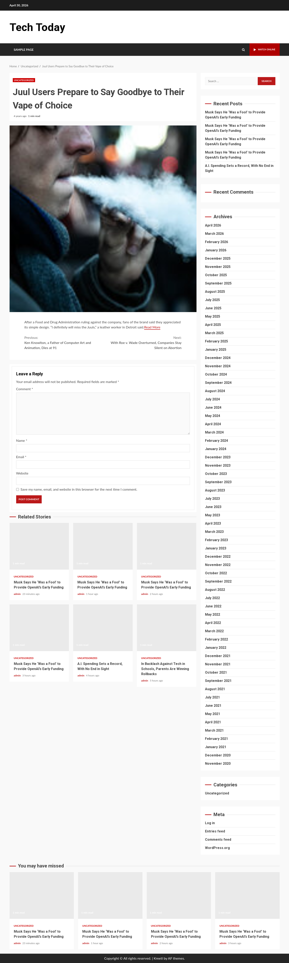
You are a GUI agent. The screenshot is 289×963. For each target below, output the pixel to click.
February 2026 (216, 242)
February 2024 (216, 441)
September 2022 (218, 581)
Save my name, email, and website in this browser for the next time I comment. (79, 489)
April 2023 (213, 523)
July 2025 (212, 300)
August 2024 (215, 391)
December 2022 (218, 557)
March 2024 (214, 432)
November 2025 (218, 267)
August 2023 (215, 490)
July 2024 (212, 399)
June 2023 (213, 507)
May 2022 (212, 614)
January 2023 (215, 548)
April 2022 (213, 623)
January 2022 (215, 648)
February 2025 (216, 341)
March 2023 (214, 532)
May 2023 (212, 515)
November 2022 (218, 565)
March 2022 (214, 631)
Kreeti (158, 958)
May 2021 (212, 714)
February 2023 (216, 540)
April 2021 (213, 722)
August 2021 (215, 689)
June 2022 (213, 606)
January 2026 (215, 250)
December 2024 (218, 358)
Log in (210, 823)
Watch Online (261, 49)
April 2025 (213, 325)
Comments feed (218, 840)
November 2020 (218, 764)
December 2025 (218, 258)
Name (21, 440)
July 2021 (212, 697)
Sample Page (24, 49)
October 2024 (216, 374)
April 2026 (213, 225)
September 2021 (218, 681)
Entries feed (215, 831)
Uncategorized (24, 80)
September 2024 (218, 383)
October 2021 (216, 672)
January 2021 (215, 747)
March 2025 (214, 333)
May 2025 (212, 316)
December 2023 (218, 457)
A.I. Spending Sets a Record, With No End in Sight (103, 627)
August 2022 (215, 590)
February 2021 (216, 739)
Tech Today (40, 27)
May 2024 (212, 416)
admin (17, 594)
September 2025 (218, 283)
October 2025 (216, 275)
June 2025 (213, 308)
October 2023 (216, 474)
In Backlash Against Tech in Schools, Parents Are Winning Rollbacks (166, 627)
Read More (152, 327)
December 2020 (218, 755)
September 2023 (218, 482)
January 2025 (215, 350)
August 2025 (215, 292)
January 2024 (215, 449)
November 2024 (218, 366)
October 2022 (216, 573)
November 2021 (218, 664)
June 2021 (213, 706)
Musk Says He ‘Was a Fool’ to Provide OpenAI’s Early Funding (39, 546)
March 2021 (214, 730)
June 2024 (213, 407)
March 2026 (214, 234)
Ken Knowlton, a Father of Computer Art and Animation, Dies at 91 (63, 342)
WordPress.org (217, 848)
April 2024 (213, 424)
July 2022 (212, 598)
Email (21, 457)
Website (22, 473)
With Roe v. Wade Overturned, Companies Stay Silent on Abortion (142, 342)
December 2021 (218, 656)
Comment (24, 389)
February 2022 (216, 639)
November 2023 (218, 465)
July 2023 (212, 499)
